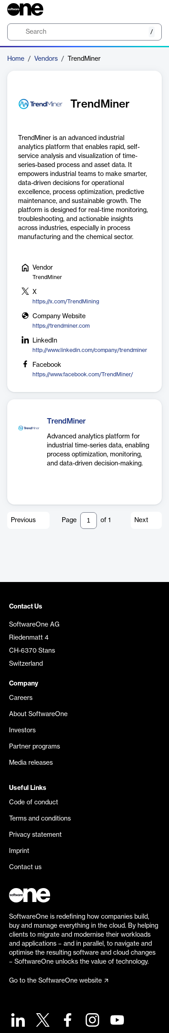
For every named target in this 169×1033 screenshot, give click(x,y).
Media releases (31, 763)
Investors (22, 730)
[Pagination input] (88, 520)
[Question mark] (149, 9)
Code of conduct (33, 802)
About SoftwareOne (38, 714)
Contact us (25, 867)
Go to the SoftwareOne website (58, 981)
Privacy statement (35, 835)
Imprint (19, 851)
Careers (20, 698)
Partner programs (34, 747)
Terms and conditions (40, 819)
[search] (84, 32)
